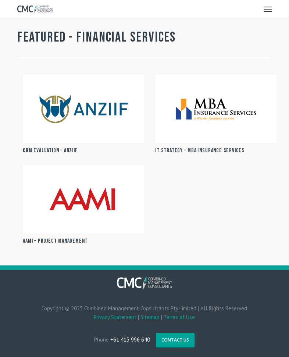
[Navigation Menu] (268, 9)
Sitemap (150, 317)
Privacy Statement (115, 317)
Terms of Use (179, 317)
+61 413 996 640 (130, 339)
